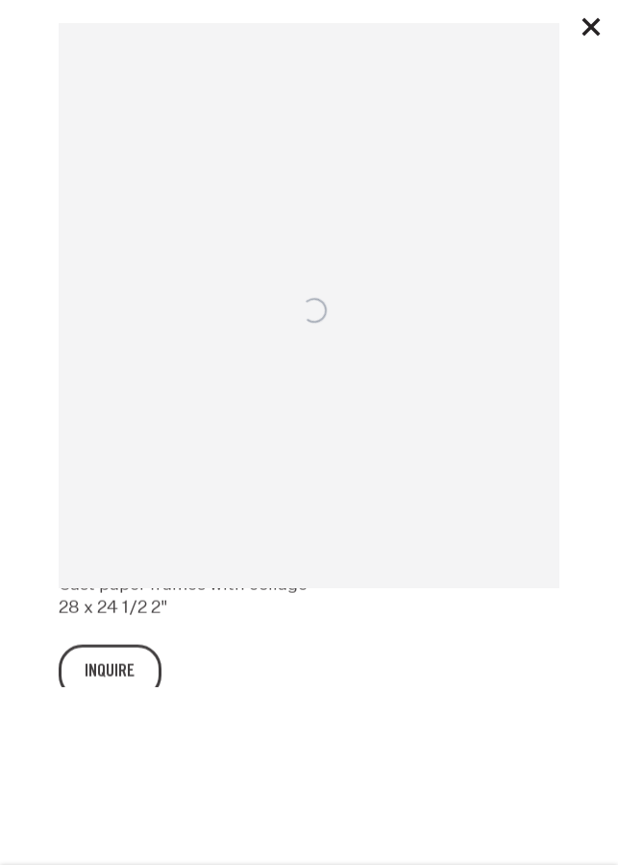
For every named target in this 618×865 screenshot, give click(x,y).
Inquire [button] (110, 683)
